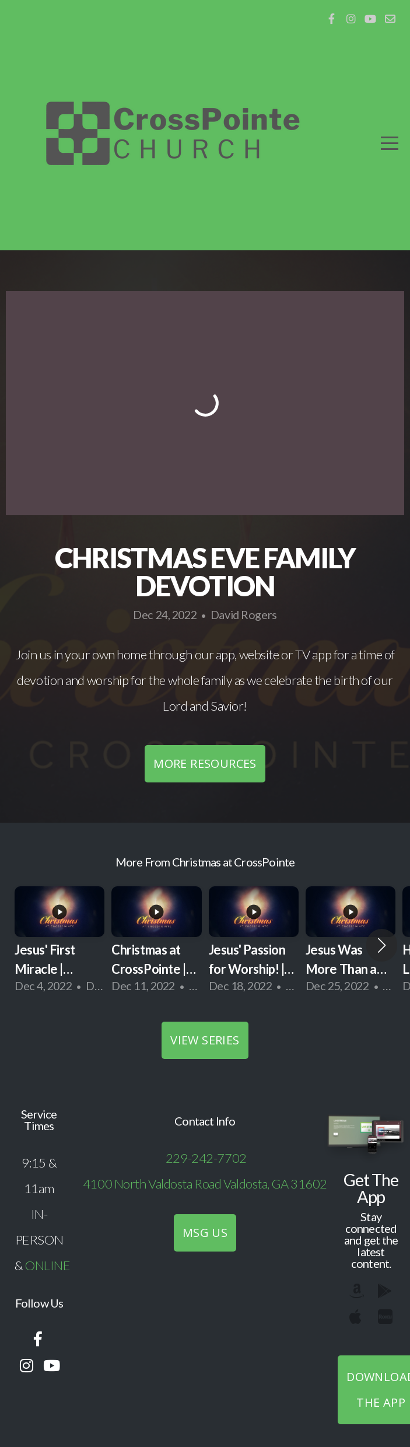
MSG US (205, 1232)
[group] (59, 945)
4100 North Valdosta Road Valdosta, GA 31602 (205, 1183)
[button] (382, 945)
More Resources (205, 763)
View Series (204, 1040)
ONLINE (47, 1265)
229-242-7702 (206, 1158)
